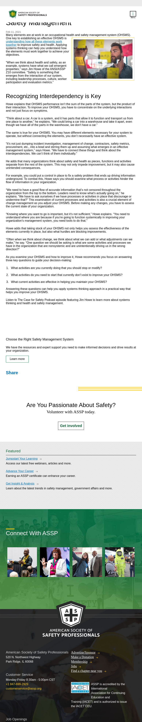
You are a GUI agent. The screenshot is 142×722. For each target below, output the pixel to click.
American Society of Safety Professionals (28, 15)
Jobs (74, 666)
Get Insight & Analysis (20, 483)
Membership (79, 662)
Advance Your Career (20, 471)
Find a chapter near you (86, 671)
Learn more (17, 358)
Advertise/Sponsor (83, 652)
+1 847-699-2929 (17, 684)
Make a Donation (82, 657)
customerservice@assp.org (23, 688)
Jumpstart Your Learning (22, 458)
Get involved (71, 426)
